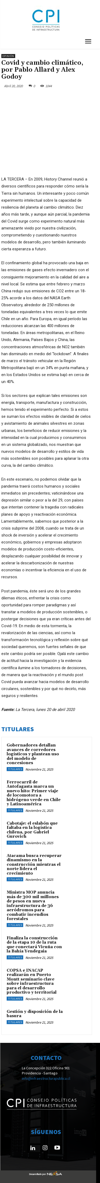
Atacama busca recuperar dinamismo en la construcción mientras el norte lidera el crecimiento (34, 864)
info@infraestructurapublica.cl (46, 1078)
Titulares (15, 769)
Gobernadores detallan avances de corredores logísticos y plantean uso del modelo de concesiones (33, 754)
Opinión (8, 56)
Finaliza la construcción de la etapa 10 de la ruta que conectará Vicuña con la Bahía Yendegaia (34, 945)
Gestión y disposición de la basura (35, 1014)
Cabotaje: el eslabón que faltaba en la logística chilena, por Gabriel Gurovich (32, 830)
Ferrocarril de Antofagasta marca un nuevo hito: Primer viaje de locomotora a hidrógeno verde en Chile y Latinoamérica (34, 793)
